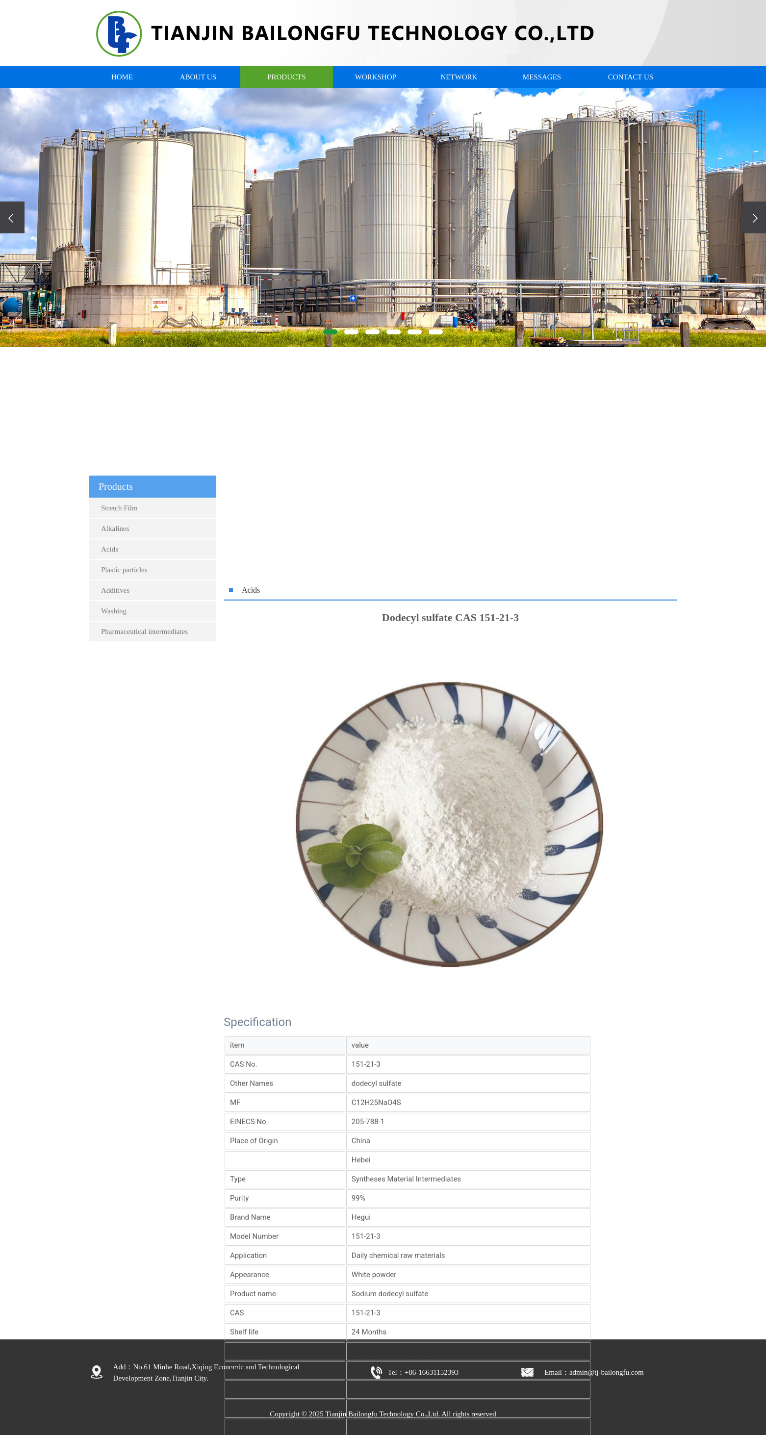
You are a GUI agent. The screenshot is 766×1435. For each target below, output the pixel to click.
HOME (122, 77)
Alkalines (115, 665)
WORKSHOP (375, 77)
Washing (114, 747)
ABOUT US (198, 77)
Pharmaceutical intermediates (144, 768)
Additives (115, 726)
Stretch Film (119, 644)
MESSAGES (542, 77)
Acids (109, 685)
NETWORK (458, 77)
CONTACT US (630, 77)
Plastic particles (124, 706)
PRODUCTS (286, 77)
